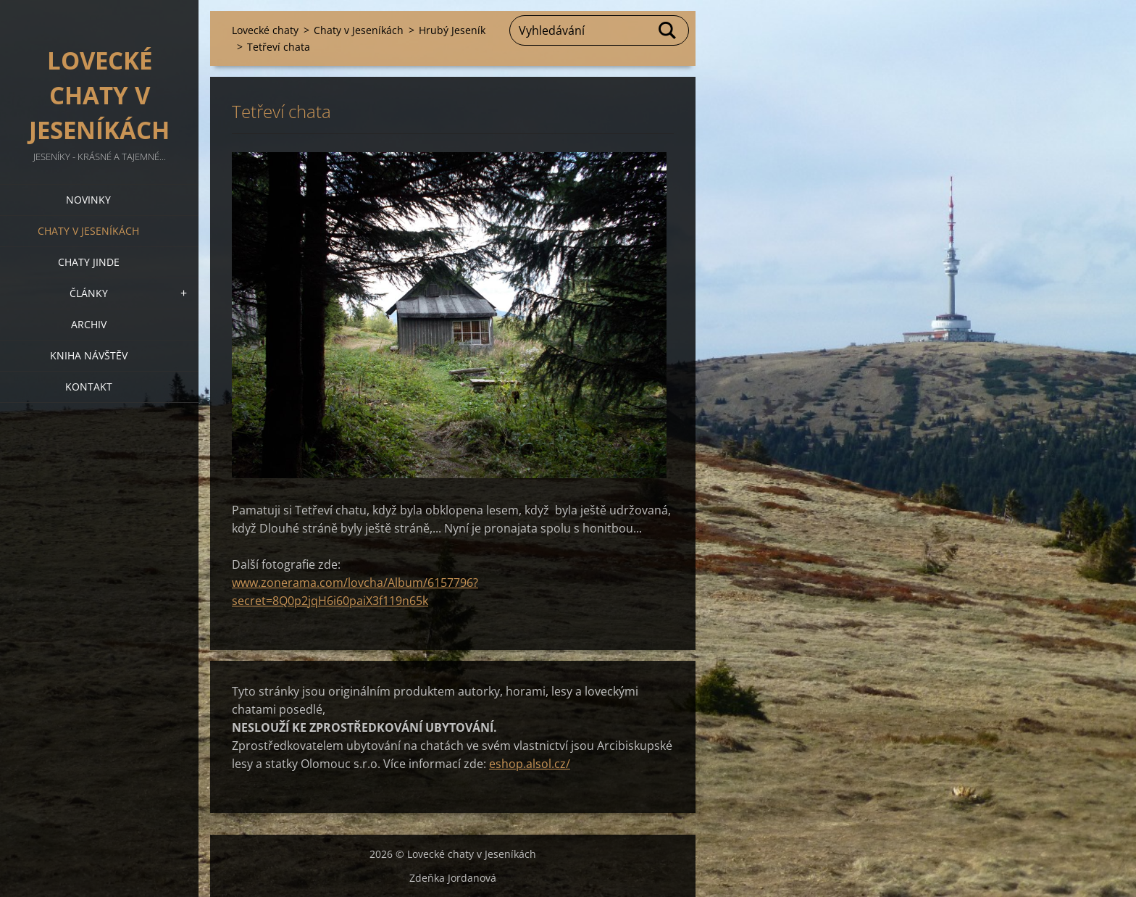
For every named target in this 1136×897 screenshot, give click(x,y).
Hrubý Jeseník (452, 30)
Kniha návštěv (89, 355)
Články (89, 293)
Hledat (668, 30)
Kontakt (88, 386)
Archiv (88, 324)
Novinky (88, 199)
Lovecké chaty (265, 30)
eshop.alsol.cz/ (529, 764)
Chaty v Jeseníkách (88, 231)
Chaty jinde (89, 262)
